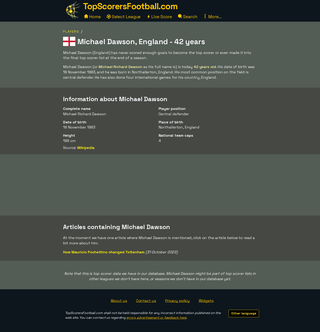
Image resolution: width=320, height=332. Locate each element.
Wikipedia (85, 147)
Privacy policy (177, 300)
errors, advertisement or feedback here (156, 317)
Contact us (146, 300)
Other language (243, 313)
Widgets (206, 300)
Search (187, 16)
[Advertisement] (160, 185)
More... (212, 16)
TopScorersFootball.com (130, 6)
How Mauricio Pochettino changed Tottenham (103, 252)
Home (92, 16)
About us (119, 300)
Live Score (159, 16)
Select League (124, 16)
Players (71, 31)
